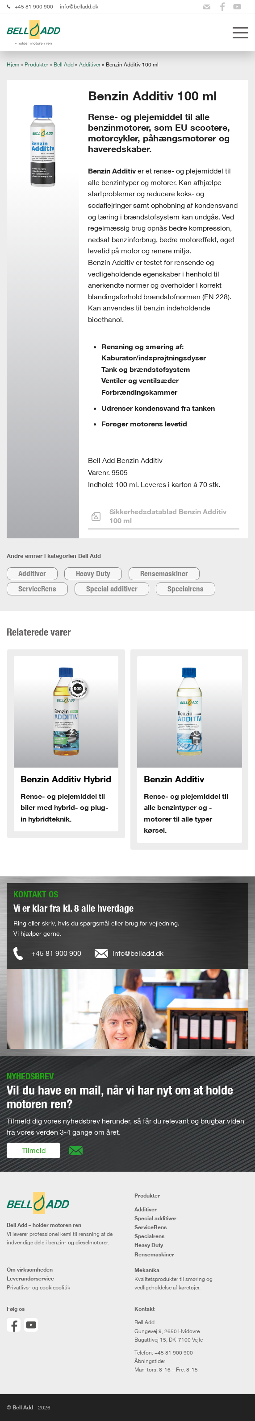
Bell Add (64, 64)
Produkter (36, 64)
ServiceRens (37, 588)
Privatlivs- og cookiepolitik (38, 1287)
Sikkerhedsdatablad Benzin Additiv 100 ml (159, 516)
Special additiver (112, 588)
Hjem (13, 64)
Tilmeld (34, 1150)
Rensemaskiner (164, 573)
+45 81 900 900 (34, 6)
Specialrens (185, 588)
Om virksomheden (30, 1269)
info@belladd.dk (79, 6)
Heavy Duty (93, 573)
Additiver (89, 64)
